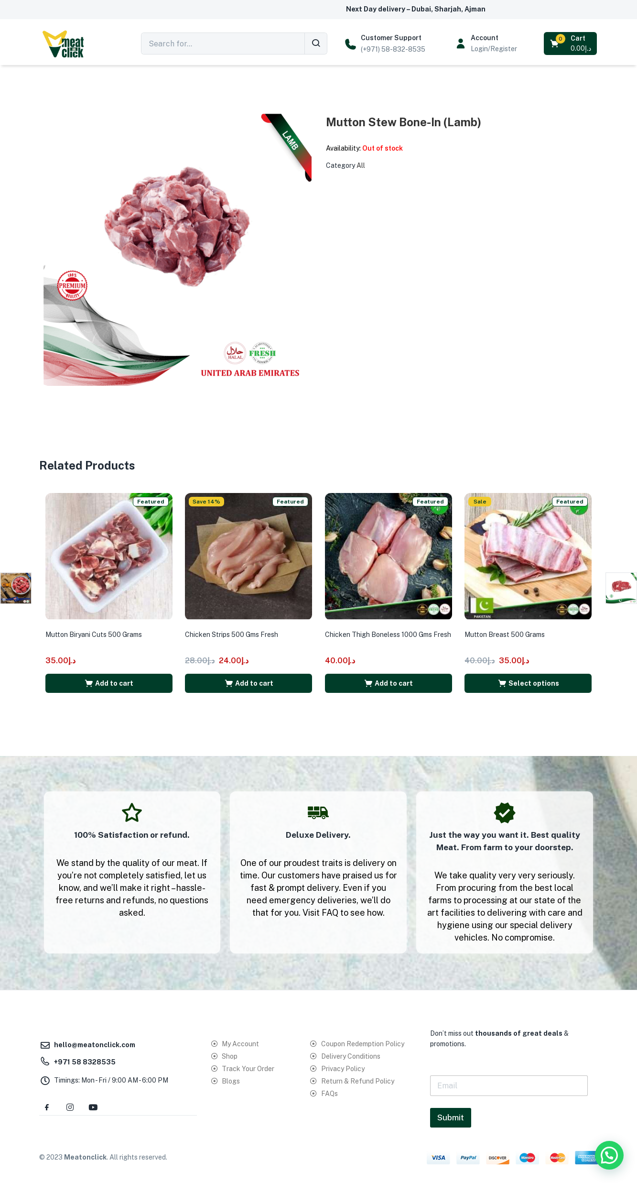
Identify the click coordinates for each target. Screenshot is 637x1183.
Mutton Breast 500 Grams (508, 629)
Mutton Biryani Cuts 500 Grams (97, 629)
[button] (571, 43)
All (360, 165)
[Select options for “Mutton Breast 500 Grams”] (528, 678)
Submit (450, 1113)
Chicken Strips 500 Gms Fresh (234, 629)
